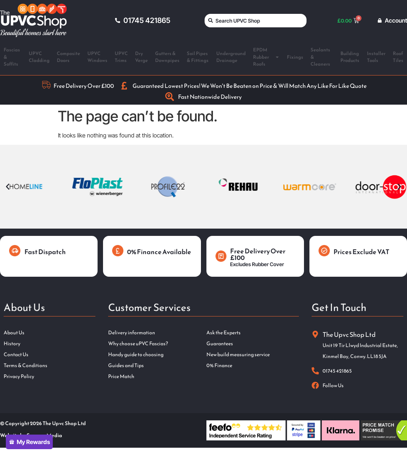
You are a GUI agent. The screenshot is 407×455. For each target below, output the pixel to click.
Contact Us (16, 354)
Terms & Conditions (25, 365)
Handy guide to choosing (135, 354)
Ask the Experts (223, 333)
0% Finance (219, 365)
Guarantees (219, 343)
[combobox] (256, 20)
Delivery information (131, 333)
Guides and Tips (126, 365)
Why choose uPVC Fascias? (138, 343)
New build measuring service (238, 354)
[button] (8, 187)
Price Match (121, 376)
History (12, 343)
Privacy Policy (19, 376)
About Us (14, 333)
